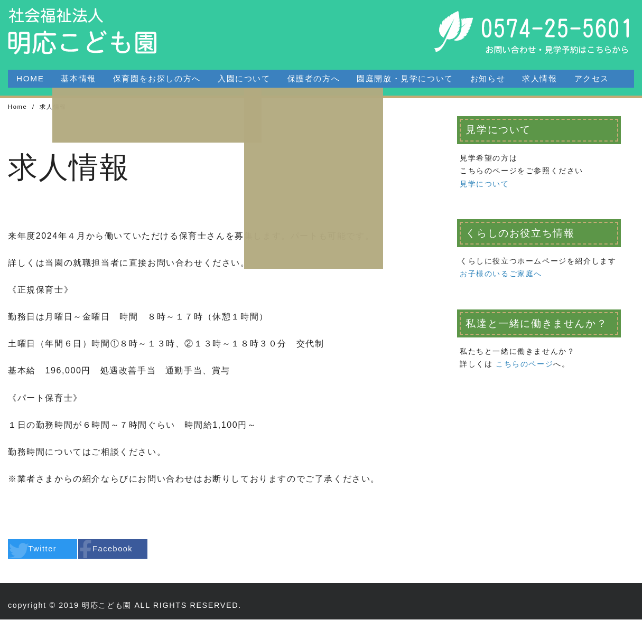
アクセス (591, 78)
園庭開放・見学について (405, 78)
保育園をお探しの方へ (157, 78)
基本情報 (78, 78)
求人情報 (539, 78)
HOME (30, 78)
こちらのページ (524, 364)
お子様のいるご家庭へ (501, 274)
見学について (484, 184)
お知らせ (487, 78)
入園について (244, 78)
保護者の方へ (313, 78)
